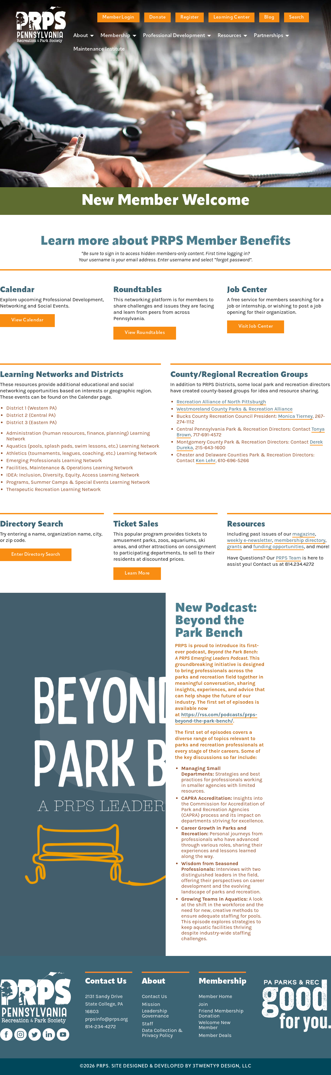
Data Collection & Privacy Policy (162, 1033)
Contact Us (154, 996)
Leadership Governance (155, 1013)
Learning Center (231, 17)
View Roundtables (145, 332)
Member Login (118, 17)
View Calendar (27, 320)
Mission (151, 1004)
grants (234, 546)
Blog (269, 17)
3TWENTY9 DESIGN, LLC (222, 1066)
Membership (115, 35)
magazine (303, 534)
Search (296, 17)
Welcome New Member (215, 1025)
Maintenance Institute (99, 49)
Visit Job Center (255, 326)
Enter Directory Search (35, 554)
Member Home (215, 996)
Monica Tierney (295, 416)
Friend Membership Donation (221, 1013)
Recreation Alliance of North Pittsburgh (221, 402)
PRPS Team (288, 558)
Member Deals (215, 1035)
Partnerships (268, 35)
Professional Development (174, 35)
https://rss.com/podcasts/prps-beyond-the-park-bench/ (216, 718)
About (80, 35)
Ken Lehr (206, 460)
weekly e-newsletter (249, 540)
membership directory (299, 540)
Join (203, 1004)
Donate (157, 17)
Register (189, 17)
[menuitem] (81, 35)
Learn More (137, 573)
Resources (229, 35)
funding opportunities (278, 546)
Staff (147, 1023)
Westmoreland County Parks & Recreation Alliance (235, 409)
